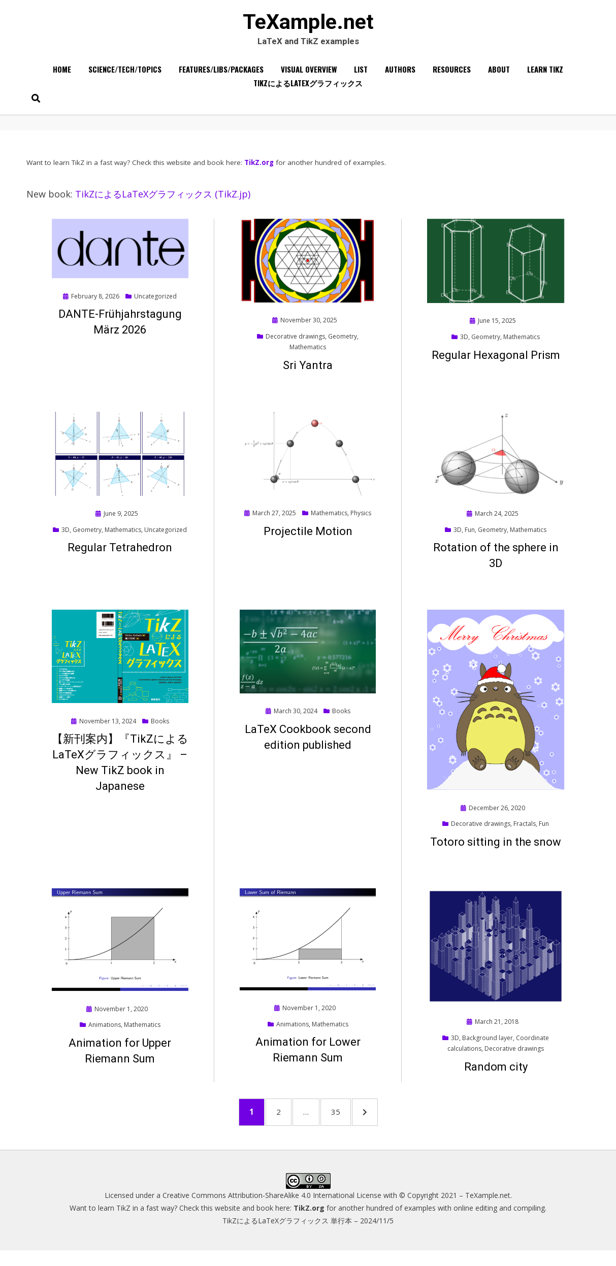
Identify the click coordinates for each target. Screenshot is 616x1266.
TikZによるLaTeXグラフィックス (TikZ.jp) (162, 202)
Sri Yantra (308, 373)
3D (464, 345)
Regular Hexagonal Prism (496, 363)
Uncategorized (155, 304)
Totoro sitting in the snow (495, 850)
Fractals (524, 831)
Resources (452, 75)
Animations (104, 1032)
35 (350, 1123)
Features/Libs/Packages (221, 75)
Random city (496, 1075)
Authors (400, 75)
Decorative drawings (295, 344)
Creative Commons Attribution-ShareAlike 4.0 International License (272, 1211)
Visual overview (309, 75)
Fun (470, 538)
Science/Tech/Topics (124, 75)
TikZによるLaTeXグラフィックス (308, 89)
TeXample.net (308, 25)
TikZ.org (259, 170)
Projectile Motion (308, 539)
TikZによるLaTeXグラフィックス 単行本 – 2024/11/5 (308, 1237)
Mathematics (307, 355)
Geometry (342, 344)
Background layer (487, 1046)
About (499, 75)
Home (62, 75)
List (361, 75)
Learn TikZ (545, 75)
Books (160, 729)
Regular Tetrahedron (120, 556)
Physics (360, 521)
